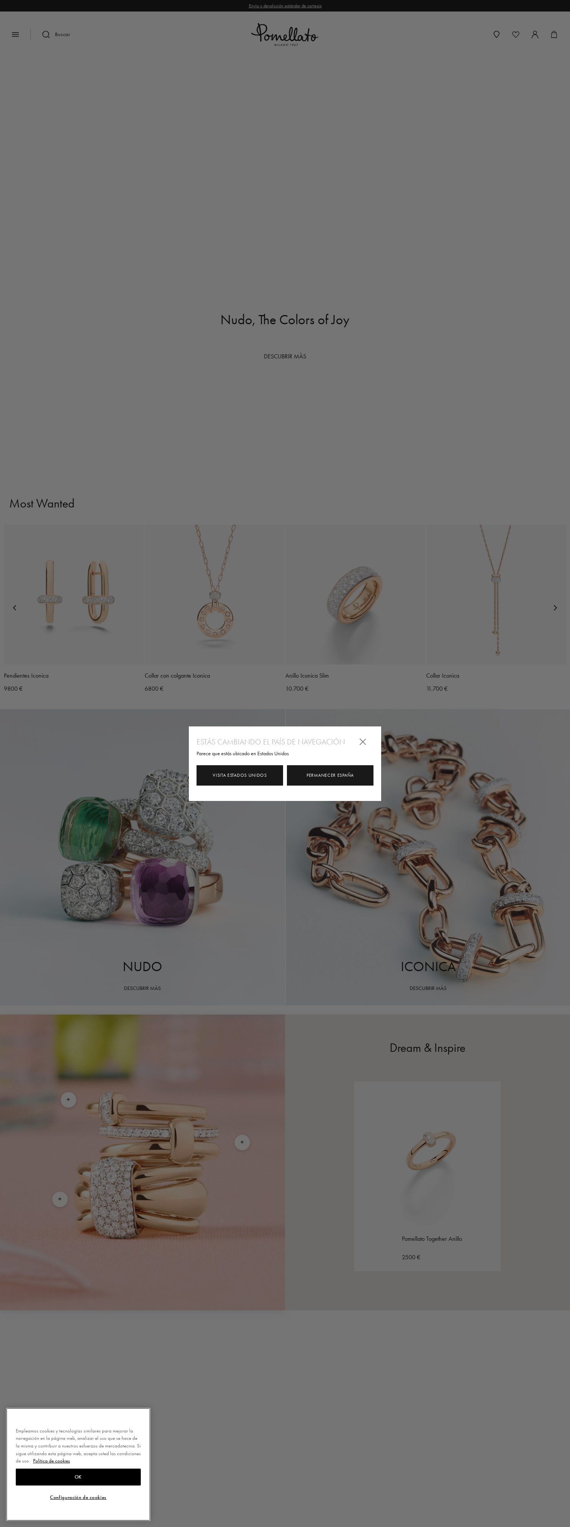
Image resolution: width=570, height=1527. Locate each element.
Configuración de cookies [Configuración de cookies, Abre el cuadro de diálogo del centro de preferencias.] (78, 1497)
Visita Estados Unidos (240, 775)
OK (78, 1477)
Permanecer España (330, 775)
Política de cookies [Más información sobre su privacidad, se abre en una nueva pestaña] (51, 1461)
